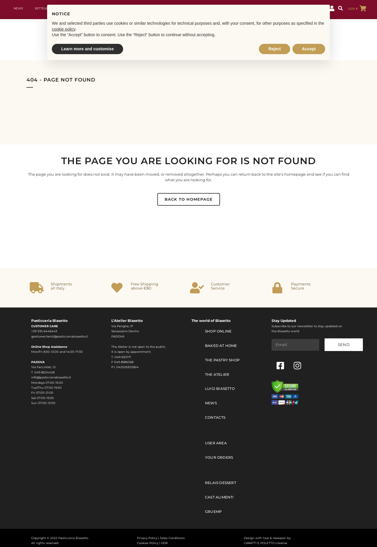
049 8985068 (123, 362)
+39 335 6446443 (44, 331)
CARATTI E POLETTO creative (265, 538)
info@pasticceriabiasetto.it (51, 377)
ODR (164, 538)
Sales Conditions (172, 532)
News (18, 8)
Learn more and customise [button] (87, 48)
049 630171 (123, 357)
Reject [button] (274, 48)
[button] (340, 8)
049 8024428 (44, 372)
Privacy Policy (147, 532)
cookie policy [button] (63, 29)
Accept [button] (309, 48)
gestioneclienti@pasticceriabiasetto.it (59, 336)
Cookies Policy (147, 538)
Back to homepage (189, 199)
